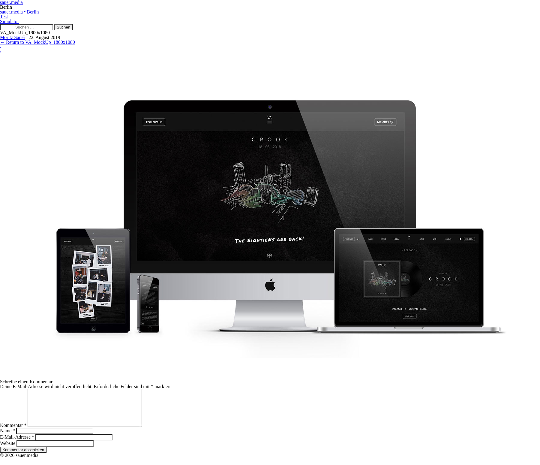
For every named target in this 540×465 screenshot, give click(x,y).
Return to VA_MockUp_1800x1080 (37, 42)
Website (7, 450)
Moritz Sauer (12, 37)
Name (7, 437)
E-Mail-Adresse (17, 444)
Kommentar (13, 432)
